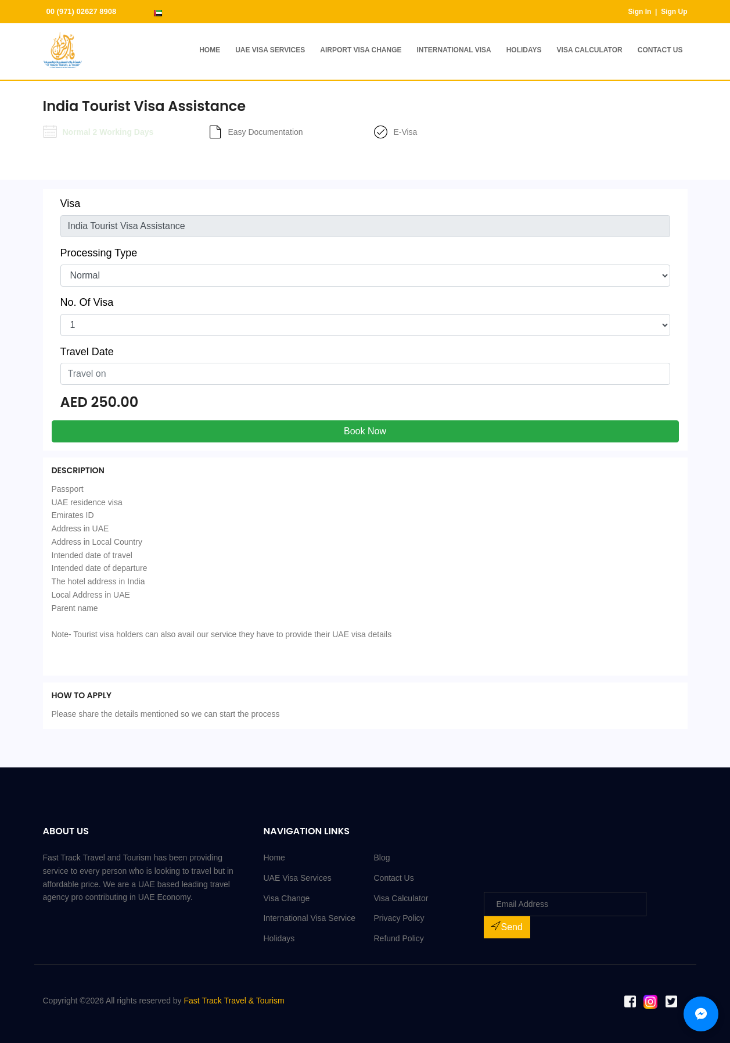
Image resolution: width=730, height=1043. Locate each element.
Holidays (524, 50)
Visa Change (286, 898)
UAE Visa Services (270, 50)
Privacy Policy (398, 918)
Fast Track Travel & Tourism (234, 1000)
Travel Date (87, 352)
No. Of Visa (87, 302)
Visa (70, 203)
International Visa (453, 50)
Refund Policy (398, 938)
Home (209, 50)
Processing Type (99, 253)
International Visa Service (309, 918)
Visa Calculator (590, 50)
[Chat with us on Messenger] (701, 1013)
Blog (381, 857)
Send (506, 926)
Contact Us (660, 50)
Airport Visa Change (360, 50)
